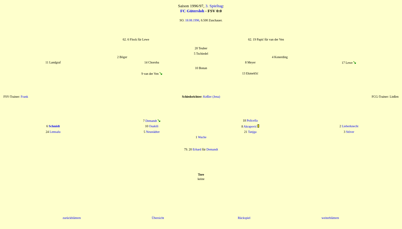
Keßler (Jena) (211, 96)
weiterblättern (330, 218)
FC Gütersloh (192, 10)
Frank (24, 96)
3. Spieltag (214, 5)
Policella (252, 120)
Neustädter (153, 132)
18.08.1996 (192, 20)
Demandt (151, 121)
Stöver (350, 132)
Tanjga (252, 132)
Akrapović (250, 126)
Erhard (197, 149)
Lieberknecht (350, 126)
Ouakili (153, 126)
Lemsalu (55, 132)
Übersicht (158, 218)
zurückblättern (71, 218)
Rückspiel (244, 218)
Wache (202, 137)
